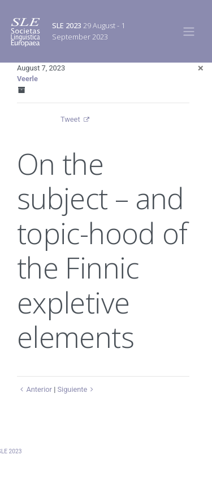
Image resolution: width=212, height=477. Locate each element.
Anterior (34, 389)
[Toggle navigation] (189, 31)
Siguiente (76, 389)
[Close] (201, 68)
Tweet (70, 119)
